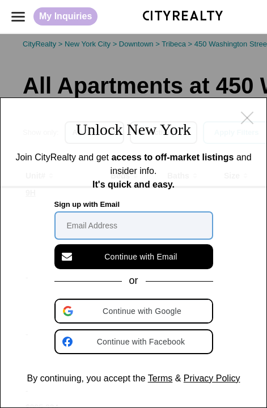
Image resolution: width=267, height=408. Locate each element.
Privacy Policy (212, 378)
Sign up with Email (87, 204)
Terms (160, 378)
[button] (135, 311)
